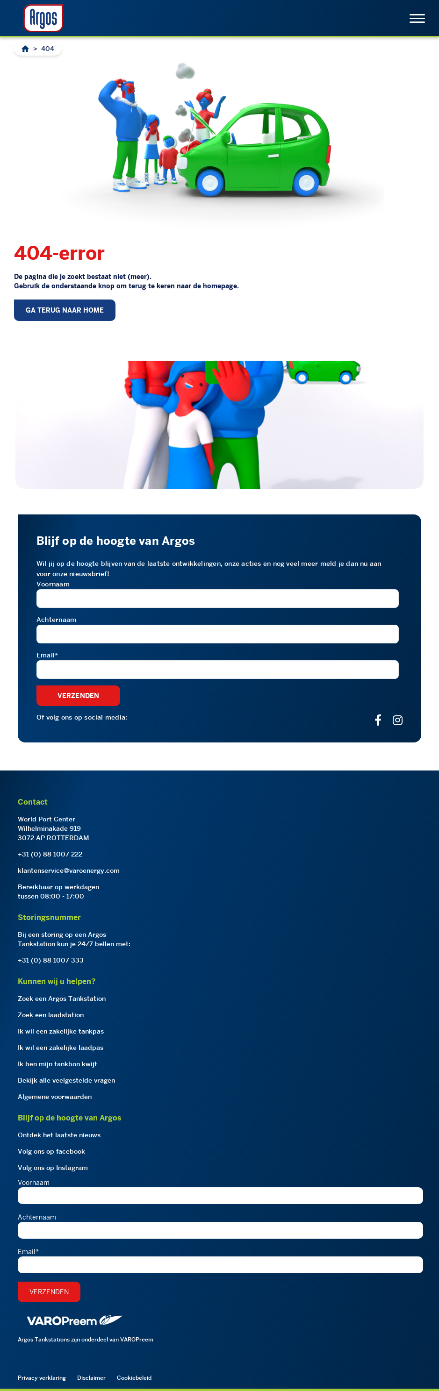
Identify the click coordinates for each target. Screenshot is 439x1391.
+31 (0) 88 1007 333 (51, 960)
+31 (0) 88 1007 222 (50, 854)
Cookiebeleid (134, 1377)
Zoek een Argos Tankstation (62, 998)
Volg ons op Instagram (53, 1167)
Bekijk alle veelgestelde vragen (66, 1080)
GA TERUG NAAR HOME (65, 310)
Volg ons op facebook (51, 1151)
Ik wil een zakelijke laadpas (60, 1047)
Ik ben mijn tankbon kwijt (57, 1064)
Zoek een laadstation (51, 1015)
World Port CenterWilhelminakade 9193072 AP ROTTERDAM (53, 828)
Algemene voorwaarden (55, 1096)
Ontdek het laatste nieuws (59, 1135)
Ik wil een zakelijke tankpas (61, 1031)
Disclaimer (91, 1377)
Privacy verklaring (42, 1377)
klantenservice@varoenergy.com (69, 870)
